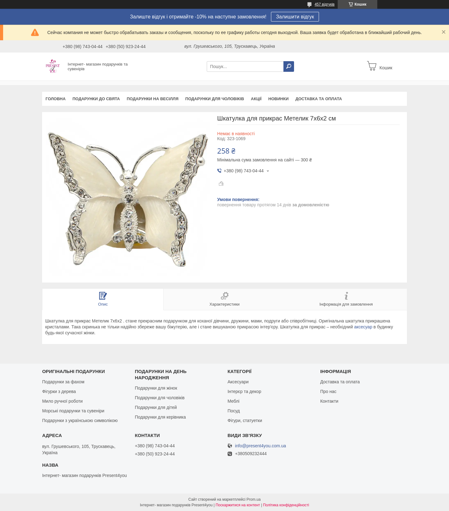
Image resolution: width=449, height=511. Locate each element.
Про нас (328, 391)
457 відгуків (325, 4)
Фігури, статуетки (245, 420)
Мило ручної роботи (62, 401)
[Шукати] (288, 66)
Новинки (278, 98)
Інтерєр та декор (244, 391)
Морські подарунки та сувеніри (73, 410)
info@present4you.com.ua (260, 446)
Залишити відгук (295, 16)
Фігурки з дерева (59, 391)
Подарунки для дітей (156, 407)
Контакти (329, 401)
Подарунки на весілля (152, 98)
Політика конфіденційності (286, 505)
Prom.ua (254, 499)
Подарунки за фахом (63, 381)
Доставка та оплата (319, 98)
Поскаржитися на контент (237, 505)
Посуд (234, 410)
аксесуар (363, 326)
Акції (256, 98)
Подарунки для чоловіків (214, 98)
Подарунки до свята (96, 98)
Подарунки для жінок (156, 388)
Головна (55, 98)
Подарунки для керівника (160, 417)
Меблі (233, 401)
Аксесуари (238, 381)
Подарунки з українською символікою (80, 420)
